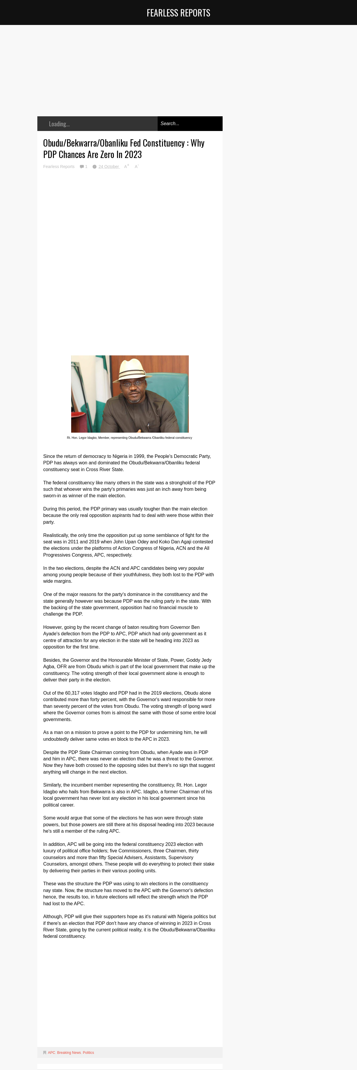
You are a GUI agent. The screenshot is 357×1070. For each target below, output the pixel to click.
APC (51, 1053)
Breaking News (69, 1053)
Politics (88, 1053)
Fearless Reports (178, 12)
